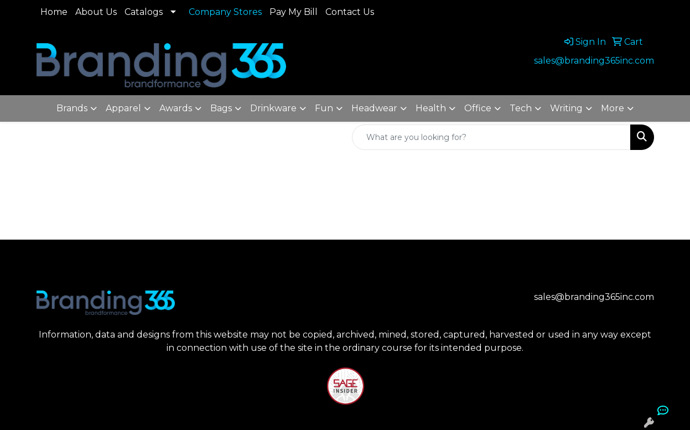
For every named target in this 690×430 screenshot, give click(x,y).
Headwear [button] (374, 108)
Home (54, 12)
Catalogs (143, 12)
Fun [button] (324, 108)
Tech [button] (521, 108)
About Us (96, 12)
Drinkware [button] (273, 108)
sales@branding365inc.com (594, 60)
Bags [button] (221, 108)
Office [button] (477, 108)
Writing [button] (566, 108)
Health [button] (431, 108)
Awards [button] (175, 108)
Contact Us (349, 12)
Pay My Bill (293, 12)
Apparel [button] (123, 108)
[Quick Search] (491, 137)
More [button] (612, 108)
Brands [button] (71, 108)
